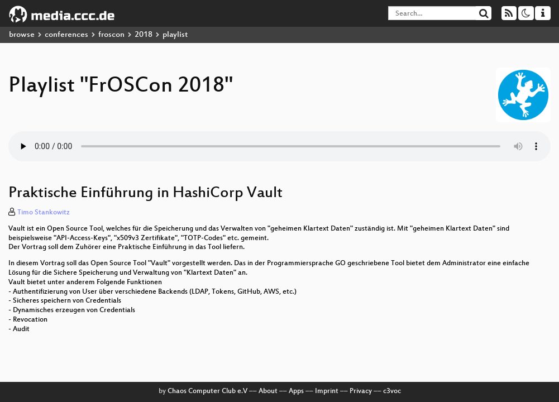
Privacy (361, 391)
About (268, 391)
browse (22, 35)
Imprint (326, 391)
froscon (111, 35)
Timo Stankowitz (43, 213)
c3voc (392, 391)
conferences (66, 35)
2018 (143, 35)
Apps (296, 391)
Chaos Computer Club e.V (207, 391)
